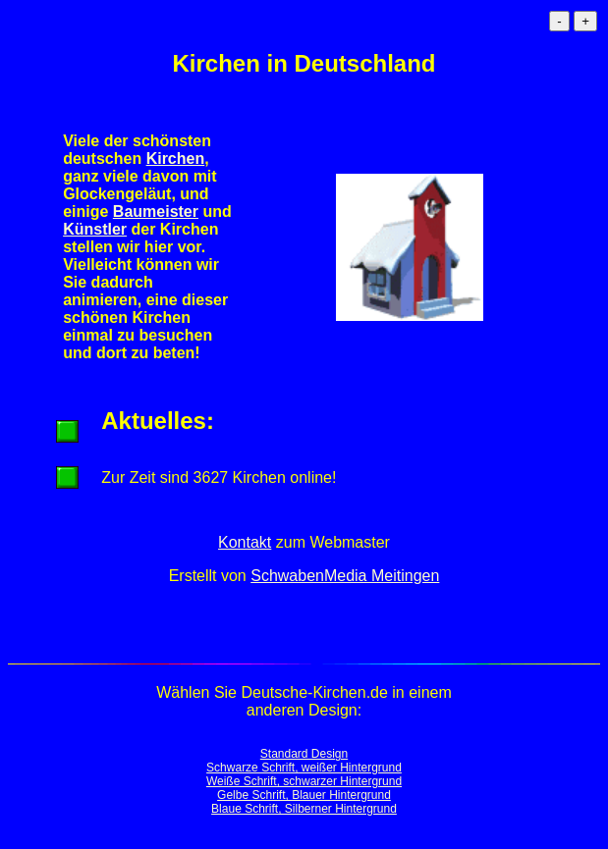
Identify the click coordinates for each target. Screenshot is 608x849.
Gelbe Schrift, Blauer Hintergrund (304, 795)
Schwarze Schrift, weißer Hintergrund (304, 767)
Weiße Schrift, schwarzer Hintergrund (304, 781)
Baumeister (155, 211)
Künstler (95, 229)
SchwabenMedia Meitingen (344, 575)
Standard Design (304, 754)
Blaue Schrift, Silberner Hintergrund (304, 809)
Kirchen (175, 158)
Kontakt (244, 542)
